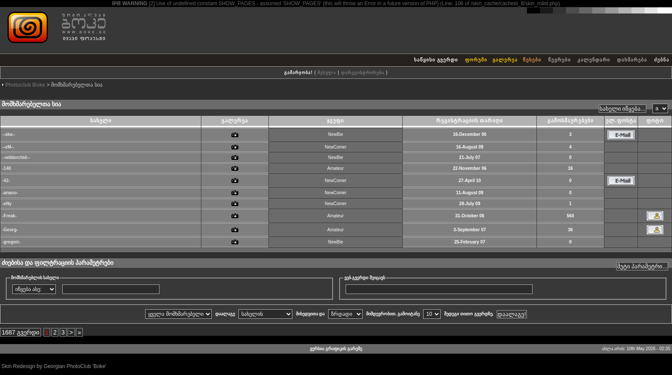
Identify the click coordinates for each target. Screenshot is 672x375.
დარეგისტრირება (362, 72)
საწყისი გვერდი (436, 59)
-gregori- (11, 242)
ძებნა (661, 59)
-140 (6, 168)
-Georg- (10, 229)
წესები (532, 59)
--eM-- (8, 147)
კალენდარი (593, 59)
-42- (6, 180)
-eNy (7, 203)
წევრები (559, 59)
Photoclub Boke (25, 85)
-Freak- (9, 215)
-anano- (10, 192)
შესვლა (327, 72)
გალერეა (505, 59)
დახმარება (632, 59)
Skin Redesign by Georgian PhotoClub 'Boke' (53, 366)
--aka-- (8, 134)
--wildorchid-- (16, 157)
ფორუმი (476, 59)
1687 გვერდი (20, 332)
